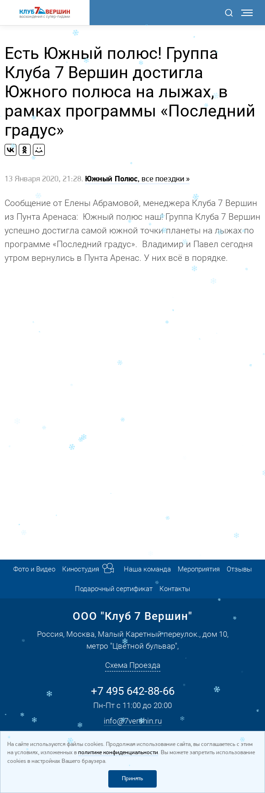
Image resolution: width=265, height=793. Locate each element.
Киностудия (80, 569)
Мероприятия (199, 569)
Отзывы (239, 569)
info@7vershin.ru (133, 720)
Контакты (174, 589)
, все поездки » (137, 179)
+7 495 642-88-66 (133, 691)
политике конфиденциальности (118, 753)
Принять (132, 779)
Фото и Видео (34, 569)
